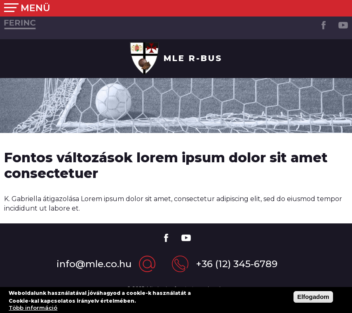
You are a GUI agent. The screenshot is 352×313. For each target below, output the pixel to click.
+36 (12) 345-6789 (236, 264)
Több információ (33, 309)
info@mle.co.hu (93, 264)
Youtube (343, 25)
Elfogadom (313, 298)
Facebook (323, 25)
